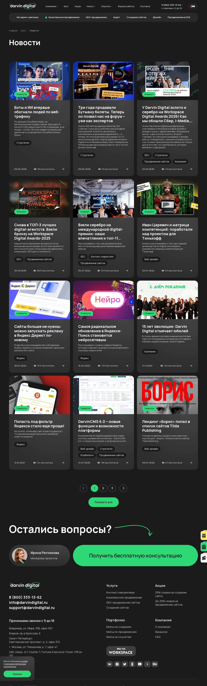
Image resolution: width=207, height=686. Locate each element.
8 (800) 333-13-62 (171, 5)
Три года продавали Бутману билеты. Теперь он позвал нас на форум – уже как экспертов (101, 114)
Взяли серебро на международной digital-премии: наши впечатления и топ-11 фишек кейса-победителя (102, 231)
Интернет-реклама (27, 17)
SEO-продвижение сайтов (123, 602)
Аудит (116, 17)
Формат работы (126, 6)
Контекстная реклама (120, 592)
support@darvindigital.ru (32, 607)
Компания (51, 6)
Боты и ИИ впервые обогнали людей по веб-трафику (36, 112)
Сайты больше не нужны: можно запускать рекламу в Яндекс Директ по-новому (38, 333)
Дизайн (157, 17)
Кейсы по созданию (118, 627)
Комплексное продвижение (62, 17)
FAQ (157, 637)
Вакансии (161, 632)
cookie (24, 661)
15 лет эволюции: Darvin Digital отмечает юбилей (165, 328)
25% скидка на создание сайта (171, 594)
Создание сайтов (136, 17)
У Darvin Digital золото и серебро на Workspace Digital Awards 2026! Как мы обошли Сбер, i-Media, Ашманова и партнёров (166, 114)
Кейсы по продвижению (121, 632)
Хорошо (17, 674)
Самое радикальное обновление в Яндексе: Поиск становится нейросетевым (99, 333)
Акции (78, 6)
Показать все (104, 502)
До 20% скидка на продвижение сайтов (168, 602)
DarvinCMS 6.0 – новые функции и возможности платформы (101, 426)
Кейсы (90, 6)
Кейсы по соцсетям (118, 637)
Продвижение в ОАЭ (179, 17)
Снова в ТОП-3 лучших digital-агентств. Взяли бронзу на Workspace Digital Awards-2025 (35, 231)
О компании (162, 627)
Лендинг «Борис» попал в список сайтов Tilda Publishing (166, 426)
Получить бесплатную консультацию (135, 555)
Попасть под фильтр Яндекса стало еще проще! (39, 423)
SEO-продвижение (96, 17)
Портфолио (115, 620)
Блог (66, 6)
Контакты (145, 6)
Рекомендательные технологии (15, 665)
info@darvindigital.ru (28, 602)
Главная (13, 30)
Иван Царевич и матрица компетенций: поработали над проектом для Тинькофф (167, 231)
